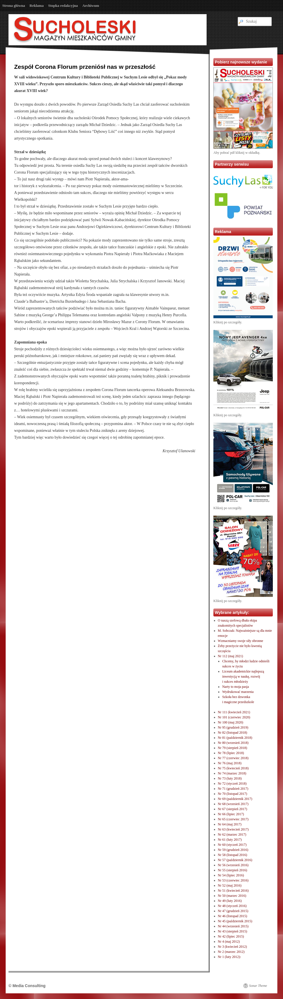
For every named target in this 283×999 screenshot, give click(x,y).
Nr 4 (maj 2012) (229, 942)
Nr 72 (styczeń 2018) (232, 783)
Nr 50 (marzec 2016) (232, 896)
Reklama (36, 5)
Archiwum (90, 5)
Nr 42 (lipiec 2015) (231, 936)
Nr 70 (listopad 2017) (232, 794)
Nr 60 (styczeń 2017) (232, 845)
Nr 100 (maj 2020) (230, 722)
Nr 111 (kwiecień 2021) (234, 712)
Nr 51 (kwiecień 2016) (233, 891)
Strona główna (13, 5)
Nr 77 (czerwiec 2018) (233, 758)
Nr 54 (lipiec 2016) (231, 875)
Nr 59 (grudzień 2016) (233, 850)
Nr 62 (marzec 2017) (232, 834)
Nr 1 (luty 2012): (229, 957)
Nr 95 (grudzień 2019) (233, 727)
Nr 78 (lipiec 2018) (231, 753)
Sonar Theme (258, 986)
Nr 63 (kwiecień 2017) (233, 829)
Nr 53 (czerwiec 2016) (233, 880)
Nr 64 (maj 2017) (230, 824)
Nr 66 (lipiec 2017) (231, 814)
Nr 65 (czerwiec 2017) (233, 819)
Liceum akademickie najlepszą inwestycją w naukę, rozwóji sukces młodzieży (243, 676)
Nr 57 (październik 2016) (235, 860)
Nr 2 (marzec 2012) (231, 952)
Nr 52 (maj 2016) (230, 885)
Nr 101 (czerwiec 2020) (234, 717)
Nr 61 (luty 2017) (230, 840)
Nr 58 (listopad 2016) (232, 855)
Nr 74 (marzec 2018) (232, 773)
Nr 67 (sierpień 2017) (232, 809)
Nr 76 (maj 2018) (230, 763)
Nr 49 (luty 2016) (230, 901)
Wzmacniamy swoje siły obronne (240, 641)
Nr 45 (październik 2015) (235, 921)
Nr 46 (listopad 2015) (232, 916)
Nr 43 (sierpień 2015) (232, 931)
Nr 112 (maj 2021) (230, 656)
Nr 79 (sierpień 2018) (232, 748)
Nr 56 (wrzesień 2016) (233, 865)
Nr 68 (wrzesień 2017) (233, 804)
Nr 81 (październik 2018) (235, 738)
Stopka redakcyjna (63, 5)
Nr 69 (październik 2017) (235, 799)
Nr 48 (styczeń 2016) (232, 906)
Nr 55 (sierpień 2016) (232, 870)
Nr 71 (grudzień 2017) (233, 789)
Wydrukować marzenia (238, 692)
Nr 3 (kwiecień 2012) (232, 947)
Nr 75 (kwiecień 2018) (233, 768)
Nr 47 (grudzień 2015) (233, 911)
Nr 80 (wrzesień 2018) (233, 743)
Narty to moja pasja (235, 687)
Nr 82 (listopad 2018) (232, 733)
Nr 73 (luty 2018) (230, 778)
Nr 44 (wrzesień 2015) (233, 926)
